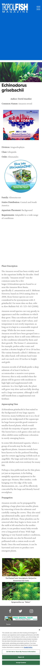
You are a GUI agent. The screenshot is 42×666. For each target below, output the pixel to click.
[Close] (39, 629)
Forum (8, 624)
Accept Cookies (21, 662)
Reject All (21, 657)
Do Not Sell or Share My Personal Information (21, 651)
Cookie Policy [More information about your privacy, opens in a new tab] (28, 647)
